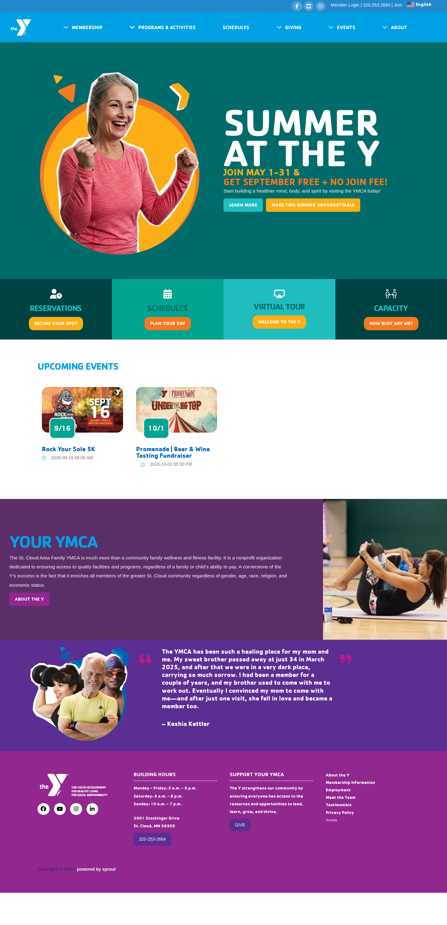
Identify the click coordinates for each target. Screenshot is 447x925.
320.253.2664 (376, 4)
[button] (83, 27)
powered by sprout (96, 869)
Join (398, 4)
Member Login (345, 4)
